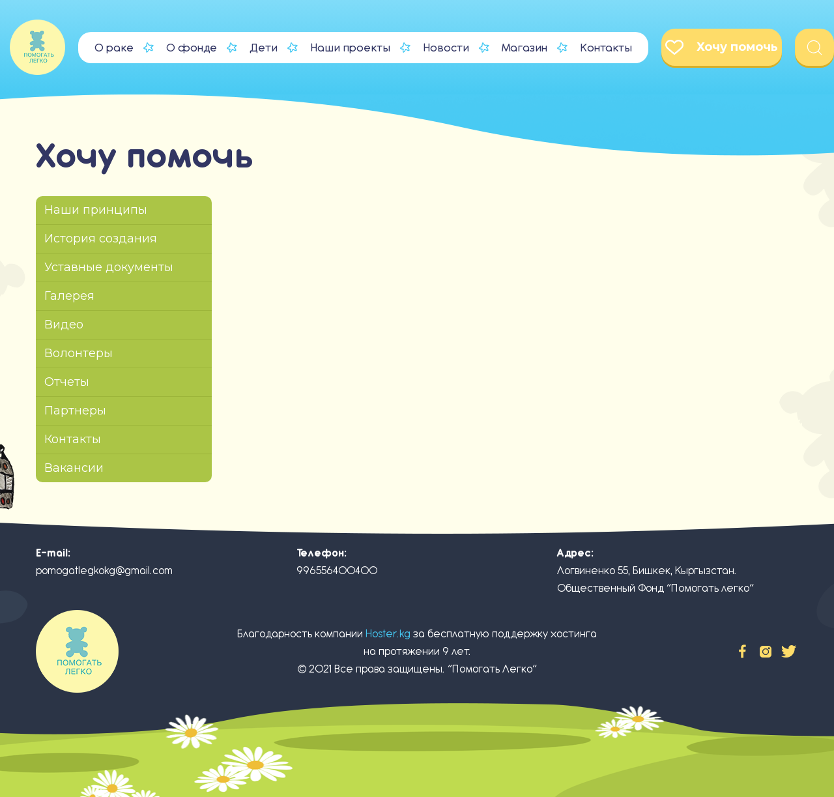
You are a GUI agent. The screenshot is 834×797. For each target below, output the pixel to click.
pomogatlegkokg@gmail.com (104, 570)
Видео (63, 324)
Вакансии (74, 468)
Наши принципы (95, 210)
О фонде (191, 47)
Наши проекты (350, 47)
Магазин (524, 47)
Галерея (69, 296)
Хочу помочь (721, 47)
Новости (446, 47)
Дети (264, 47)
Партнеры (75, 410)
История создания (100, 238)
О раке (114, 47)
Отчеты (66, 382)
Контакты (606, 47)
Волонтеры (78, 353)
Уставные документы (108, 267)
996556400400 (336, 570)
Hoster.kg (388, 634)
